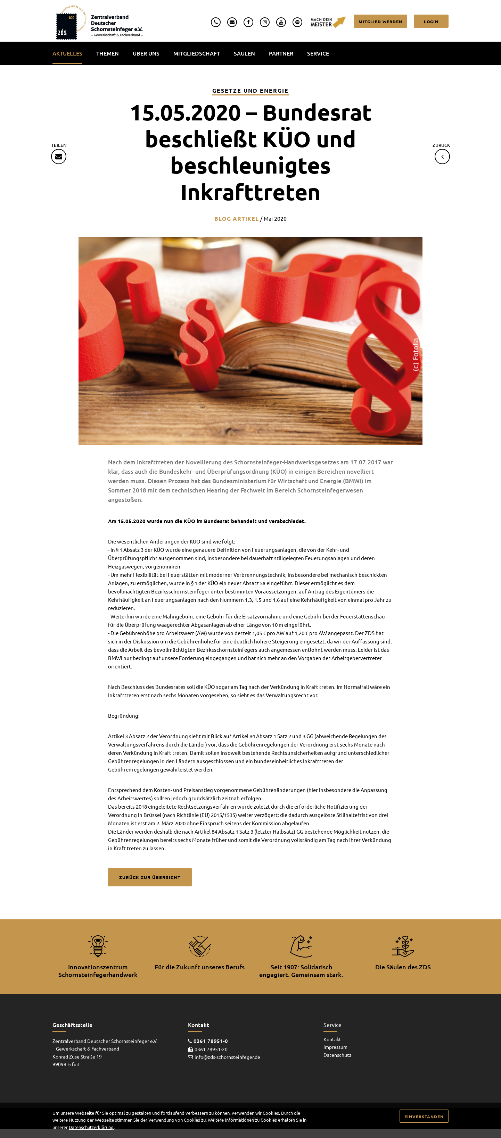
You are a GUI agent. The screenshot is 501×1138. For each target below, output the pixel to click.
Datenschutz (337, 1055)
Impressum (335, 1047)
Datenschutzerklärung (91, 1127)
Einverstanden (424, 1116)
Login (431, 21)
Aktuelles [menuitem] (67, 53)
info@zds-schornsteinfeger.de (227, 1057)
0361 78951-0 (211, 1041)
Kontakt (332, 1039)
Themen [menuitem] (107, 53)
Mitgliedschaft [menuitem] (196, 53)
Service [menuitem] (318, 53)
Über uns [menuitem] (146, 53)
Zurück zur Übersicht (150, 877)
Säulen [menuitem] (244, 53)
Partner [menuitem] (281, 53)
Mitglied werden (380, 21)
